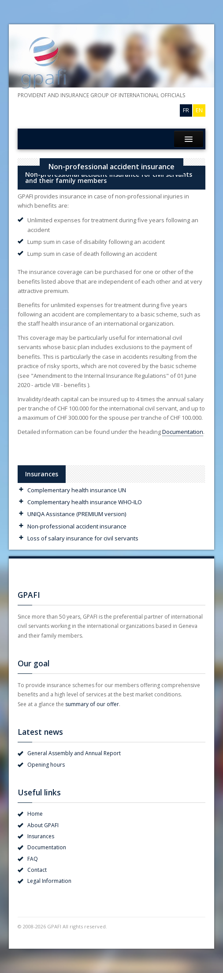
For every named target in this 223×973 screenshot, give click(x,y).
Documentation (182, 432)
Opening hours (46, 764)
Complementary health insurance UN (76, 490)
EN (199, 110)
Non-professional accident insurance (76, 526)
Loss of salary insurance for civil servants (82, 538)
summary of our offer (92, 704)
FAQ (32, 859)
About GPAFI (43, 825)
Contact (37, 870)
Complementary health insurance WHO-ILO (84, 502)
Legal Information (49, 881)
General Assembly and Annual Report (74, 753)
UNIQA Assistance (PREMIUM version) (76, 514)
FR (186, 110)
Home (35, 813)
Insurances (40, 836)
